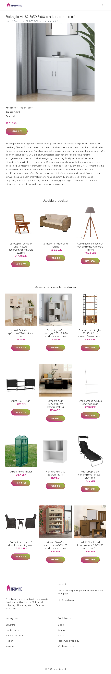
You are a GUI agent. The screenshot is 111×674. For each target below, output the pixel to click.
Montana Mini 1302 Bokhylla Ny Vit (55, 473)
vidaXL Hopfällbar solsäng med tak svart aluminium (90, 474)
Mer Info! (17, 131)
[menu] (102, 5)
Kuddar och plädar (15, 635)
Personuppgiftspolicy (68, 640)
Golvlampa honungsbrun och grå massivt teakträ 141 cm (90, 246)
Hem (8, 21)
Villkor (61, 635)
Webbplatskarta (66, 646)
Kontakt (62, 630)
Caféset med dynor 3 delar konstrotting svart (21, 544)
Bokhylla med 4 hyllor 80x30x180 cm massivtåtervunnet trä (90, 333)
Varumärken (12, 646)
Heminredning (13, 630)
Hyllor (30, 107)
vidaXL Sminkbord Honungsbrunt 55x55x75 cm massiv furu (90, 545)
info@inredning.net (67, 600)
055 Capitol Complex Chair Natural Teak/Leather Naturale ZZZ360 (21, 248)
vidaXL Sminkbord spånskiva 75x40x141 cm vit (21, 333)
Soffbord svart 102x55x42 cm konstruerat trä (55, 403)
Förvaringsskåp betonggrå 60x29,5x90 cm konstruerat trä (56, 333)
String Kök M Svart (20, 400)
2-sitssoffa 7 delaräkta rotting (55, 245)
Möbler (22, 107)
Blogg (61, 624)
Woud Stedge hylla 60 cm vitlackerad (90, 402)
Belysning (10, 624)
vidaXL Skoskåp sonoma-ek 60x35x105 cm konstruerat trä (55, 545)
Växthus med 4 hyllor (21, 471)
